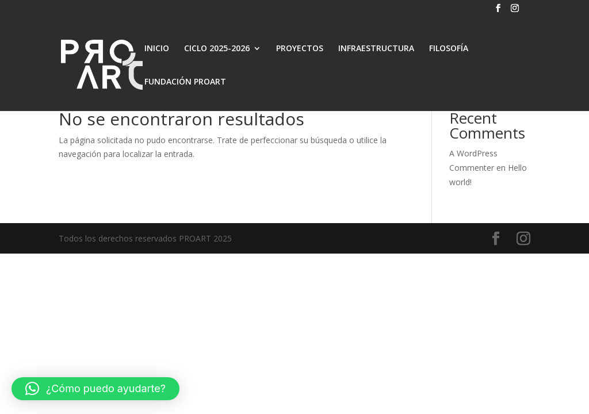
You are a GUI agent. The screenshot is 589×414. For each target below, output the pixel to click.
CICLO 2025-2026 (217, 48)
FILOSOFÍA (448, 48)
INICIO (156, 48)
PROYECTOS (299, 48)
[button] (95, 388)
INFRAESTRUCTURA (376, 48)
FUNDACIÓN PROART (185, 82)
